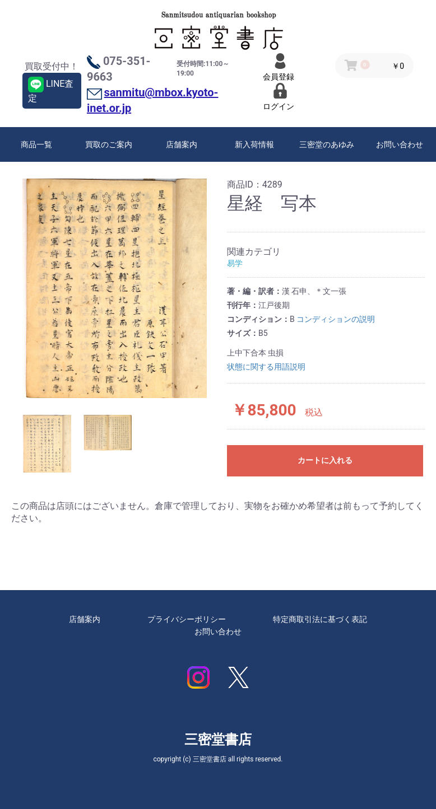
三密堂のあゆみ (326, 144)
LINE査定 (50, 90)
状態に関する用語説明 (266, 366)
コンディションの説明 (335, 319)
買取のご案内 (108, 144)
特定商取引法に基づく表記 (320, 619)
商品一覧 (36, 144)
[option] (114, 288)
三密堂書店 (218, 739)
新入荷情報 (254, 144)
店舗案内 (181, 144)
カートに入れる (325, 460)
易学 (235, 263)
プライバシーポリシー (186, 619)
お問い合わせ (399, 144)
